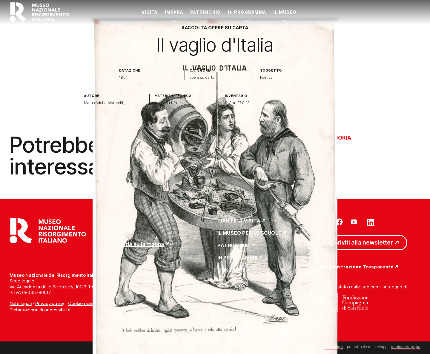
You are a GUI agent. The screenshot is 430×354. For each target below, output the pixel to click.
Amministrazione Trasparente (357, 267)
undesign (334, 346)
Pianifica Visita (239, 221)
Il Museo (285, 12)
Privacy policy (49, 303)
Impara (174, 12)
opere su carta (202, 77)
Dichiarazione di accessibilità (40, 310)
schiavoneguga (405, 346)
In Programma (247, 12)
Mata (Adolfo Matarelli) (104, 103)
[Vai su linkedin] (370, 221)
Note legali (21, 303)
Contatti (231, 270)
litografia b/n (165, 103)
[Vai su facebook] (339, 221)
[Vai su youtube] (355, 221)
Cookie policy (82, 303)
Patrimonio (205, 12)
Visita (149, 12)
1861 (123, 77)
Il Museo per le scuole (249, 233)
